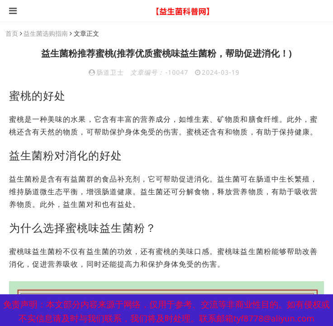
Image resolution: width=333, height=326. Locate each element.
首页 (11, 33)
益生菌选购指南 (46, 33)
